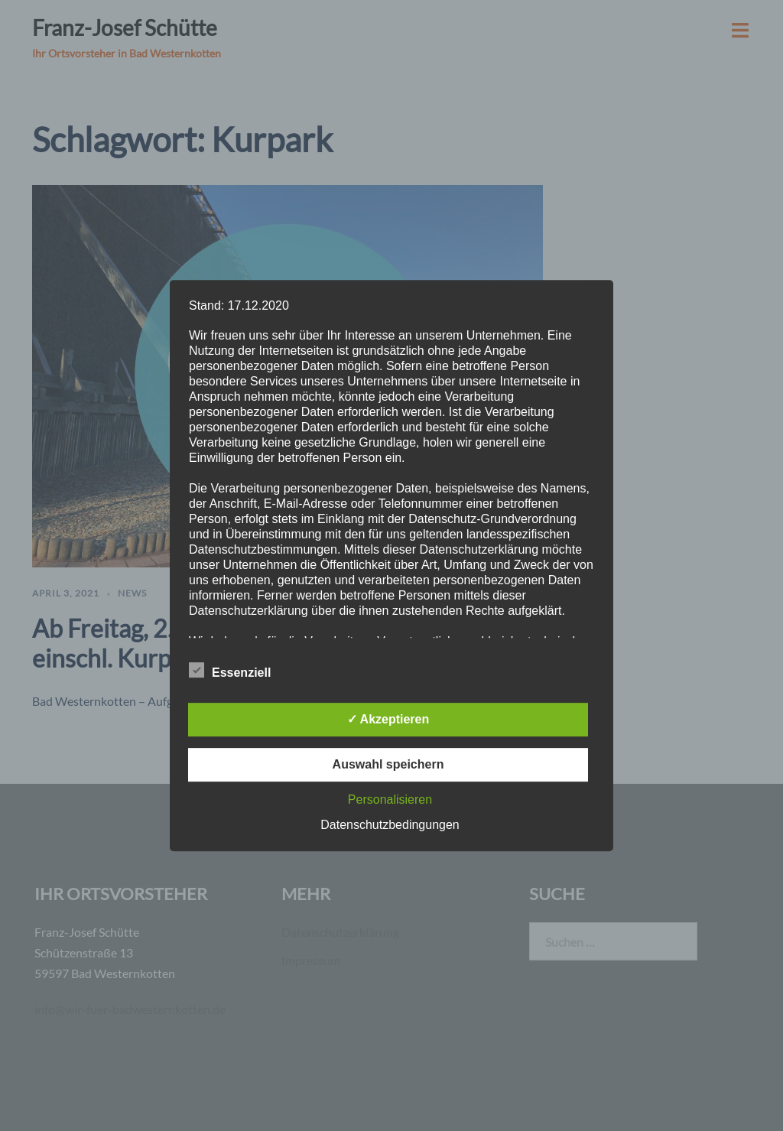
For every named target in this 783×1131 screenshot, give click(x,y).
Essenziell (230, 670)
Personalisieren (390, 799)
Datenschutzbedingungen (389, 824)
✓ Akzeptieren (388, 719)
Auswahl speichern (388, 764)
